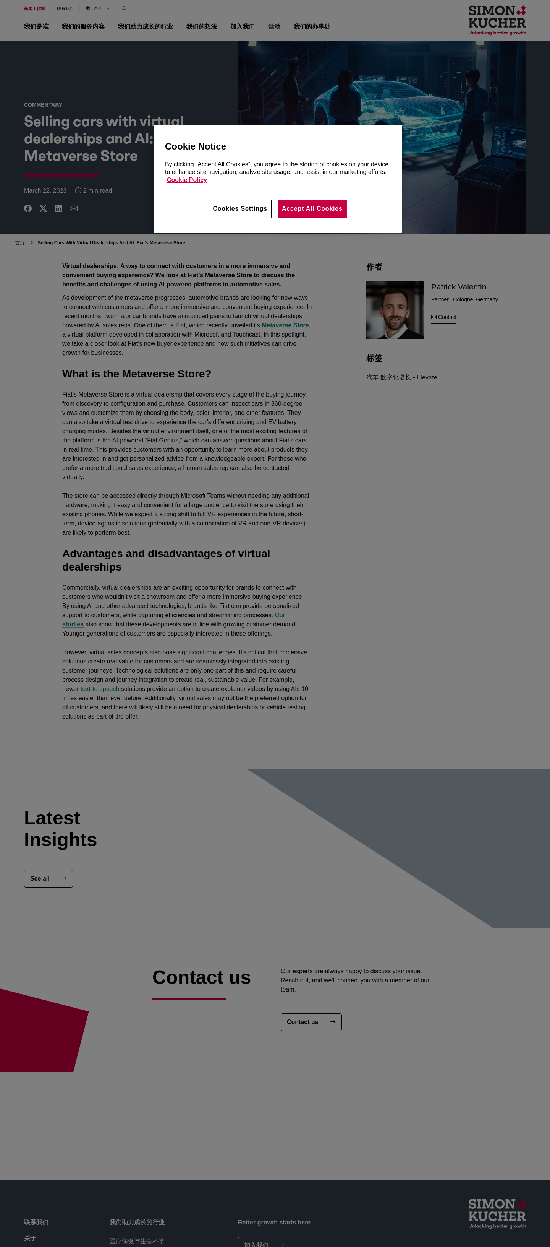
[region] (278, 179)
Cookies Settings (240, 208)
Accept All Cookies (312, 208)
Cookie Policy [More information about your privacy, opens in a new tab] (187, 180)
